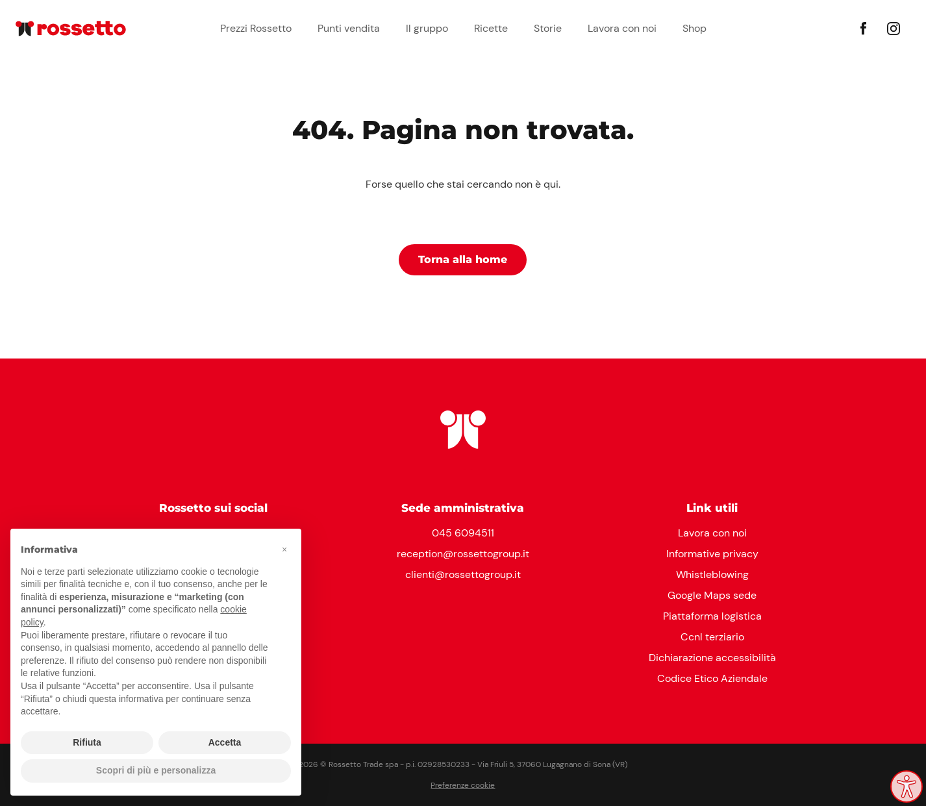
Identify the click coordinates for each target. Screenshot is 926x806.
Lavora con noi (622, 28)
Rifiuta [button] (87, 742)
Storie (548, 28)
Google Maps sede (712, 595)
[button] (284, 549)
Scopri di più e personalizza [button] (156, 770)
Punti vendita (349, 28)
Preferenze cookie (463, 785)
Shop (694, 28)
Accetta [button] (225, 742)
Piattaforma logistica (712, 616)
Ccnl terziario (712, 637)
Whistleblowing (712, 574)
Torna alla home (462, 259)
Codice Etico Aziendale (712, 678)
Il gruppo (427, 28)
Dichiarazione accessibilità (712, 657)
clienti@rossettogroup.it (463, 574)
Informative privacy (712, 553)
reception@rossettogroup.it (463, 553)
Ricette (491, 28)
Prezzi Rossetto (256, 28)
